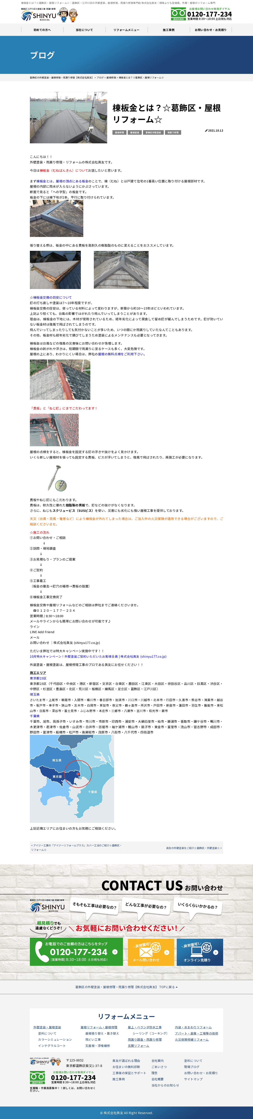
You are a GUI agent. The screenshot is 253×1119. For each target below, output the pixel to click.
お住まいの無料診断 (126, 1066)
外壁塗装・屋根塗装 (47, 1027)
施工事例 (168, 30)
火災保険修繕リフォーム (192, 1039)
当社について (84, 30)
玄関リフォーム (138, 1045)
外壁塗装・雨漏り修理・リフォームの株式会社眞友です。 (72, 162)
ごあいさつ (159, 1066)
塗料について (47, 1033)
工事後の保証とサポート (129, 1073)
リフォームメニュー (126, 30)
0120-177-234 (209, 14)
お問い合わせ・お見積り (211, 30)
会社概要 (157, 1079)
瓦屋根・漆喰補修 (97, 1045)
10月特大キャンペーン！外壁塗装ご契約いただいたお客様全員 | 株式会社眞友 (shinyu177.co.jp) (98, 656)
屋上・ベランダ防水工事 (145, 1027)
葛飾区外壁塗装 (153, 132)
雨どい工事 (93, 1039)
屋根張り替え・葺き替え (102, 1033)
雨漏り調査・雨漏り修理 (145, 1039)
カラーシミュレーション (55, 1039)
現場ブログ (192, 1066)
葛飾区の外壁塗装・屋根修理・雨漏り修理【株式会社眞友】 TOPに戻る (126, 987)
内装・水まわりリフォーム (193, 1027)
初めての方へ (42, 30)
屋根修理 (119, 132)
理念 (154, 1073)
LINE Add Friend (42, 632)
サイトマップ (193, 1079)
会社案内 (157, 1060)
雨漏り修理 (173, 132)
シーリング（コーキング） (151, 1033)
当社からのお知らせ (165, 1085)
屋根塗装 (134, 132)
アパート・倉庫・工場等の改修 (196, 1033)
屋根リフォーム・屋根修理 (99, 1027)
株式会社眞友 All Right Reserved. (128, 1112)
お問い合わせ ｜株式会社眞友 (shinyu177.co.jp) (65, 642)
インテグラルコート (52, 1045)
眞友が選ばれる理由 (126, 1060)
